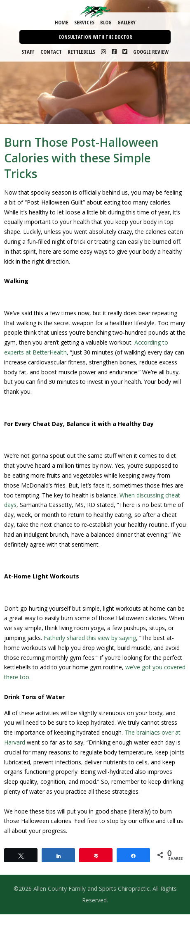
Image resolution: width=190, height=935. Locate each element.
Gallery (126, 22)
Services (84, 22)
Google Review (151, 51)
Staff (28, 51)
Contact (51, 51)
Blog (106, 22)
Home (61, 22)
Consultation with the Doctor (95, 36)
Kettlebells (81, 51)
